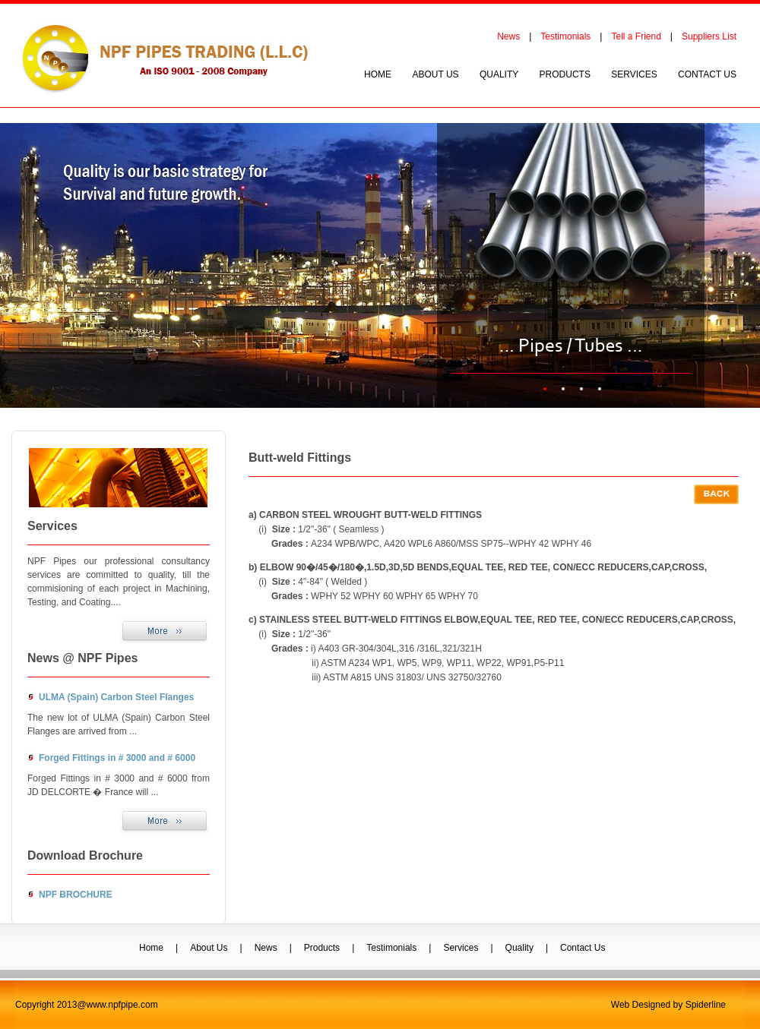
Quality (519, 947)
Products (322, 947)
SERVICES (634, 74)
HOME (377, 74)
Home (151, 947)
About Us (208, 947)
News (508, 36)
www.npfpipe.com (122, 1004)
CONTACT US (707, 74)
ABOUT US (435, 74)
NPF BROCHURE (75, 894)
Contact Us (582, 947)
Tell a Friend (635, 36)
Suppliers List (709, 36)
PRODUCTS (565, 74)
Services (460, 947)
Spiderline (706, 1004)
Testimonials (565, 36)
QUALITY (499, 74)
